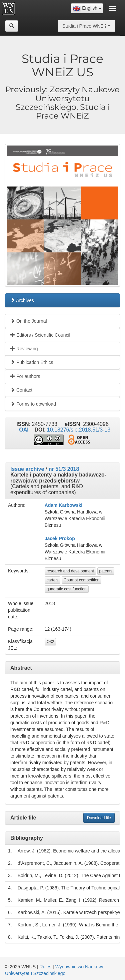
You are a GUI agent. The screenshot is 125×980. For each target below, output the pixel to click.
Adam (51, 505)
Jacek (51, 538)
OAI (23, 430)
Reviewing (24, 348)
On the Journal (28, 321)
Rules (45, 966)
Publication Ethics (31, 362)
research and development (70, 571)
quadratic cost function (67, 589)
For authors (25, 376)
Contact (21, 390)
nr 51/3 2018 (64, 469)
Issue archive (27, 469)
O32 (50, 641)
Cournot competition (81, 580)
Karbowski (70, 505)
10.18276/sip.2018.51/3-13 (78, 430)
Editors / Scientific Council (40, 335)
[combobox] (87, 8)
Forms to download (33, 404)
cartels (52, 580)
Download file (99, 818)
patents (105, 571)
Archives (22, 300)
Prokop (67, 538)
